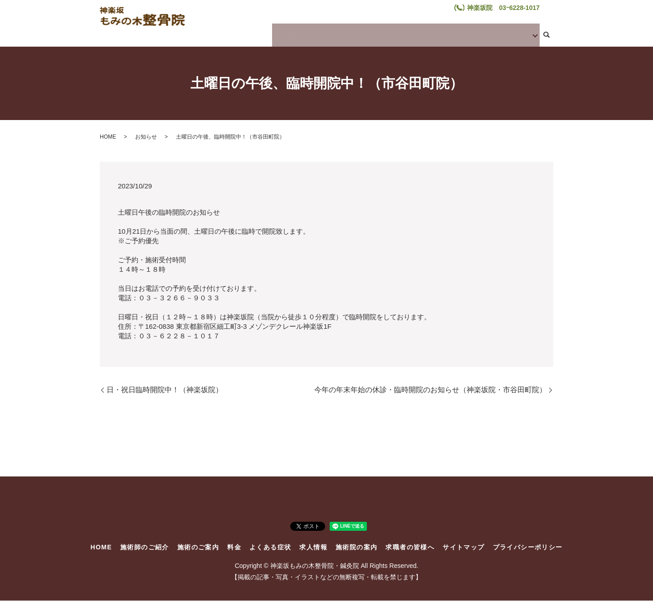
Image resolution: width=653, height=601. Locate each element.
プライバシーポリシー (528, 547)
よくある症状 (458, 34)
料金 (422, 34)
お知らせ (146, 137)
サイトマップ (463, 547)
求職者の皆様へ (409, 547)
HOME (287, 34)
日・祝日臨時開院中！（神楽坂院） (165, 390)
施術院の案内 (356, 547)
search (546, 35)
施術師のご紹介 (331, 34)
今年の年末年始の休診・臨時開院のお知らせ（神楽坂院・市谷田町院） (430, 390)
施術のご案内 (385, 34)
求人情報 (510, 34)
